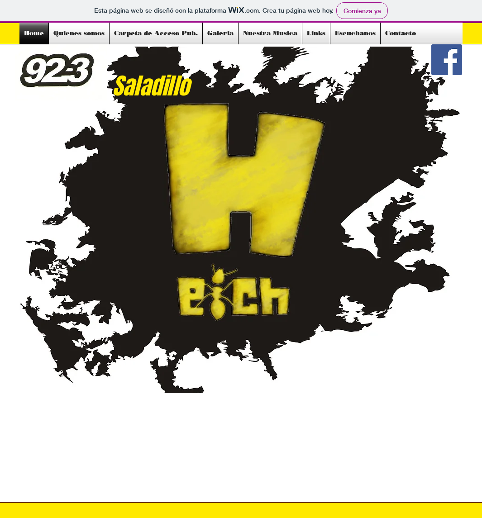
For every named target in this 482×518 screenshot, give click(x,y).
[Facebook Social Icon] (446, 59)
